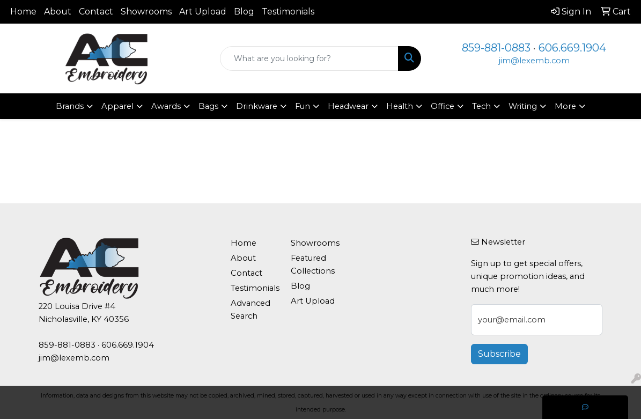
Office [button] (442, 106)
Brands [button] (70, 106)
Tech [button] (481, 106)
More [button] (565, 106)
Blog (244, 11)
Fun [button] (302, 106)
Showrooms (146, 11)
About (57, 11)
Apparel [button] (117, 106)
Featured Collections (313, 264)
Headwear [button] (348, 106)
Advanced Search (250, 309)
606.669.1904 (572, 47)
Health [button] (399, 106)
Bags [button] (208, 106)
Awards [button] (166, 106)
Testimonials (288, 11)
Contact (96, 11)
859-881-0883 (496, 47)
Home (23, 11)
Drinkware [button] (256, 106)
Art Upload (202, 11)
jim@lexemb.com (534, 60)
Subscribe (499, 354)
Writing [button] (523, 106)
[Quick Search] (309, 58)
